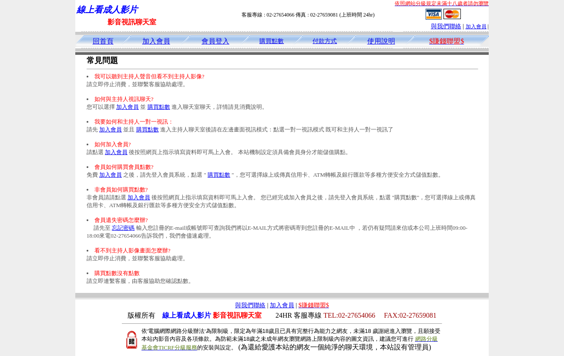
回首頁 (103, 41)
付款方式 (324, 41)
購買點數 (271, 41)
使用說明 (381, 41)
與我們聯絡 (446, 26)
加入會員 (476, 27)
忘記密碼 (123, 228)
